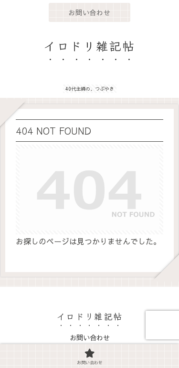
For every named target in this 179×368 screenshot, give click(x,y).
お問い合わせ (90, 337)
